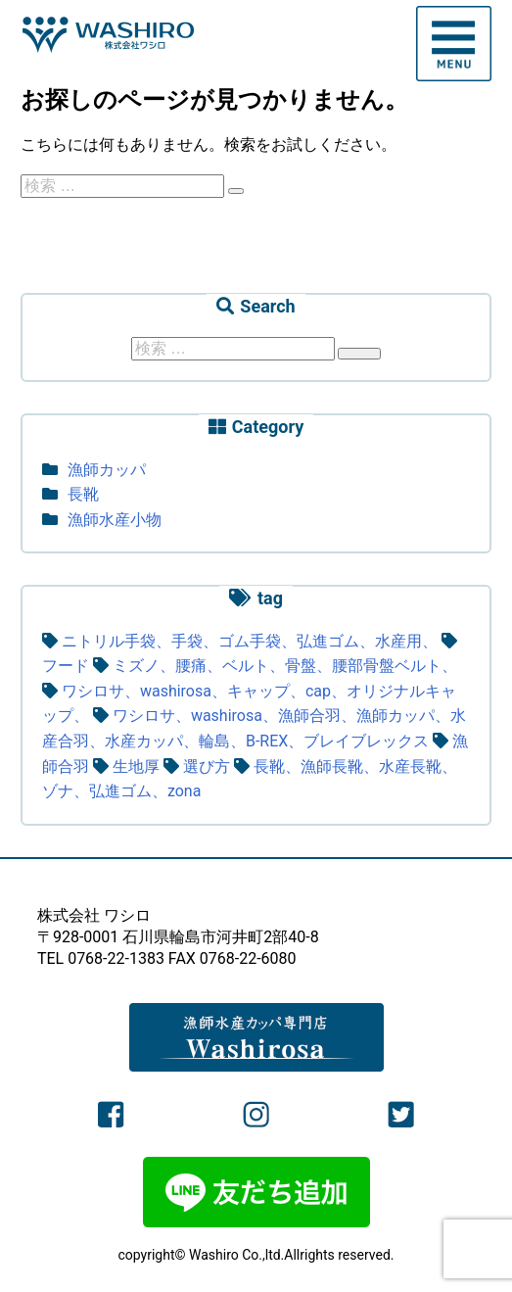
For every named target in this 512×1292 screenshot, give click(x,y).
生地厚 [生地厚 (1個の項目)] (136, 766)
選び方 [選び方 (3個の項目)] (206, 766)
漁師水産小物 (115, 519)
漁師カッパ (107, 469)
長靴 (83, 494)
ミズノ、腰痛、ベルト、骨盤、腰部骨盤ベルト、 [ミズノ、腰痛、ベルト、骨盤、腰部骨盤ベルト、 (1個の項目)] (285, 665)
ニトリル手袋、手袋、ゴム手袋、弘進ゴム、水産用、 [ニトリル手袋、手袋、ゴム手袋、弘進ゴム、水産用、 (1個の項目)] (250, 641)
